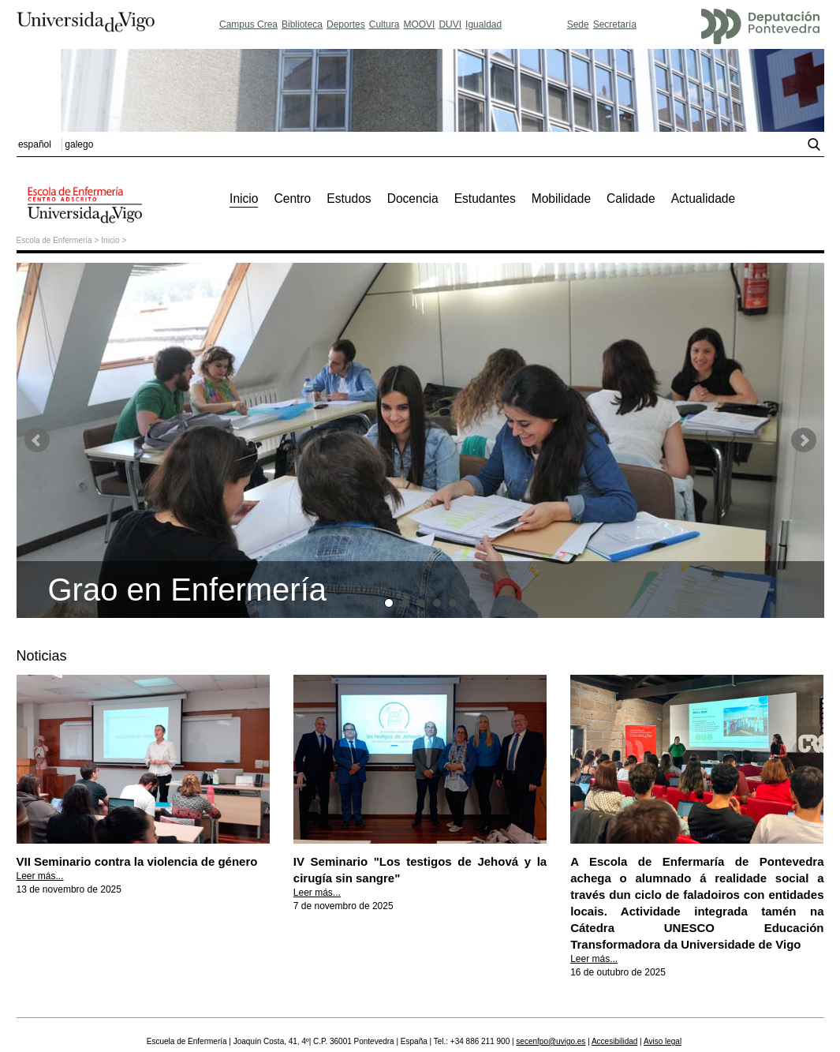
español (34, 144)
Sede (578, 24)
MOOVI (419, 24)
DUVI (450, 24)
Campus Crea (248, 24)
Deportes (346, 24)
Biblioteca (302, 24)
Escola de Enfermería (54, 240)
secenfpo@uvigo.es (550, 1041)
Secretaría (615, 24)
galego (79, 144)
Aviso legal (662, 1041)
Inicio (110, 240)
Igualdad (483, 24)
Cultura (384, 24)
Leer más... (40, 876)
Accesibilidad (614, 1041)
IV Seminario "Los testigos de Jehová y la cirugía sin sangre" (420, 861)
